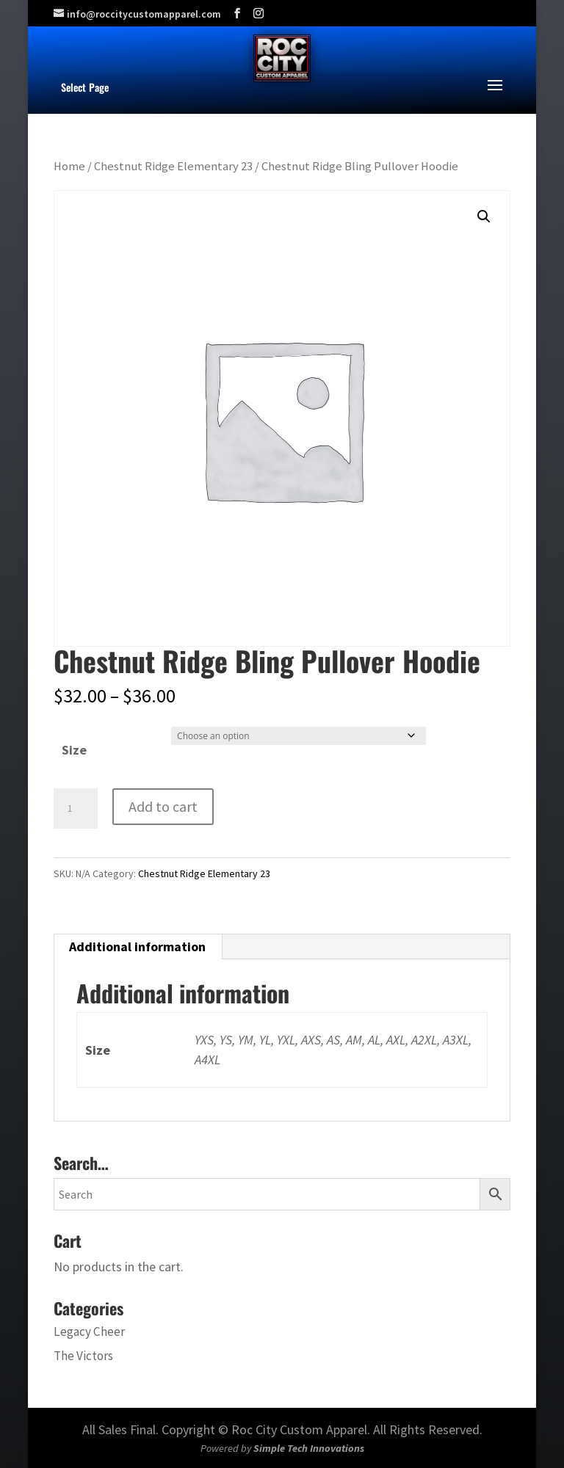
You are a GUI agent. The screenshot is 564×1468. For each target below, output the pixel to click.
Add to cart (163, 806)
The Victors (83, 1356)
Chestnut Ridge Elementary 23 (173, 166)
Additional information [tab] (137, 946)
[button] (484, 216)
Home (69, 166)
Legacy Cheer (89, 1331)
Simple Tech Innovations (308, 1448)
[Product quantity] (76, 808)
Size (74, 749)
